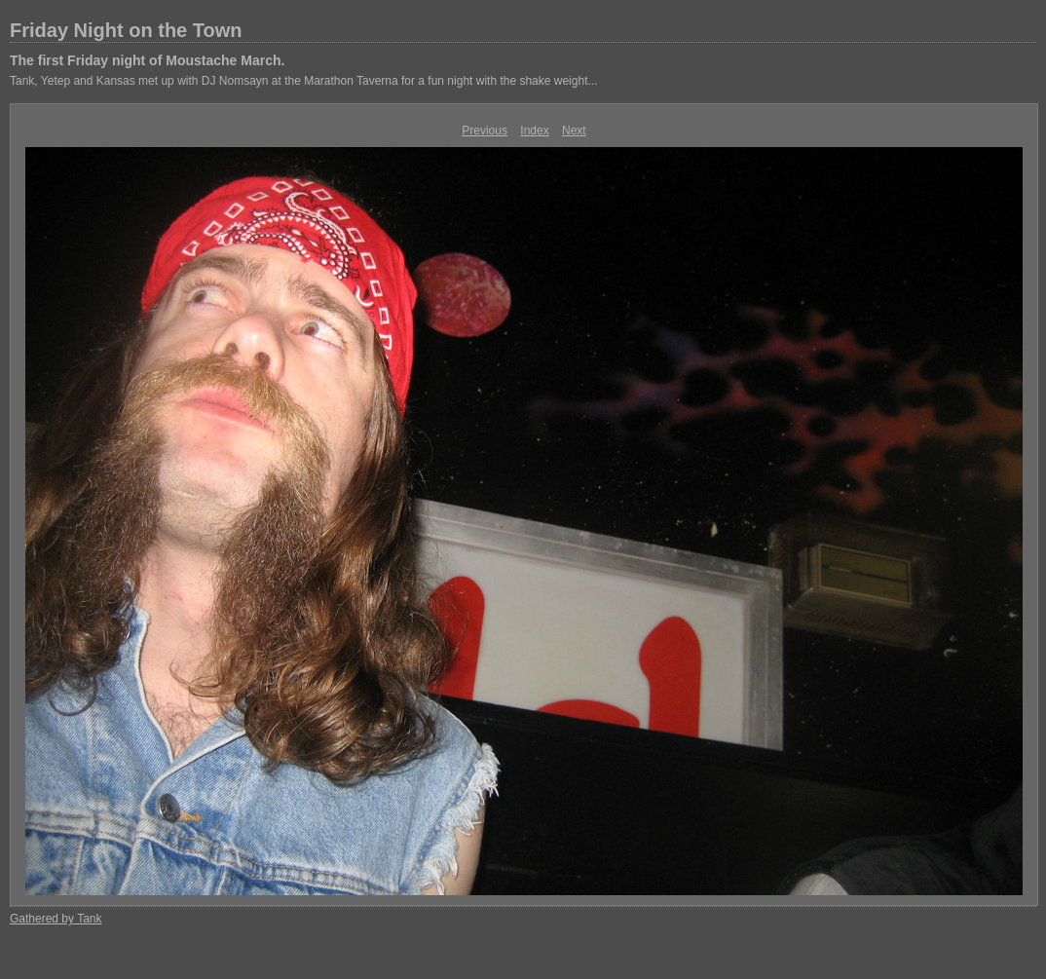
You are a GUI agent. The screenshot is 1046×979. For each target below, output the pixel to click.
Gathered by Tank (56, 918)
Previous (484, 130)
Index (534, 130)
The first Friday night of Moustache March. (147, 60)
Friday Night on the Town (126, 30)
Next (574, 130)
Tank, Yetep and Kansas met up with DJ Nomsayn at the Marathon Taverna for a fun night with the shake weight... (303, 81)
